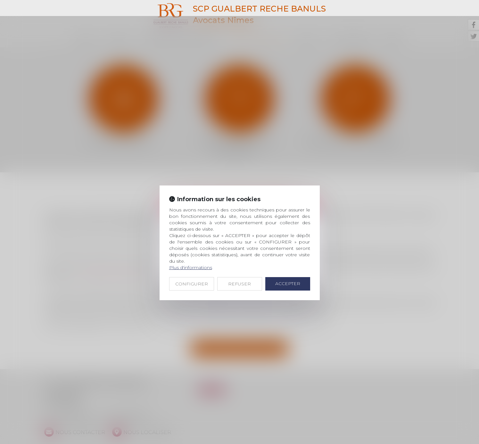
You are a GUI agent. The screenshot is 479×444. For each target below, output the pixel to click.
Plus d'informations (190, 251)
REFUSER (239, 268)
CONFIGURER (191, 268)
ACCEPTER (287, 267)
